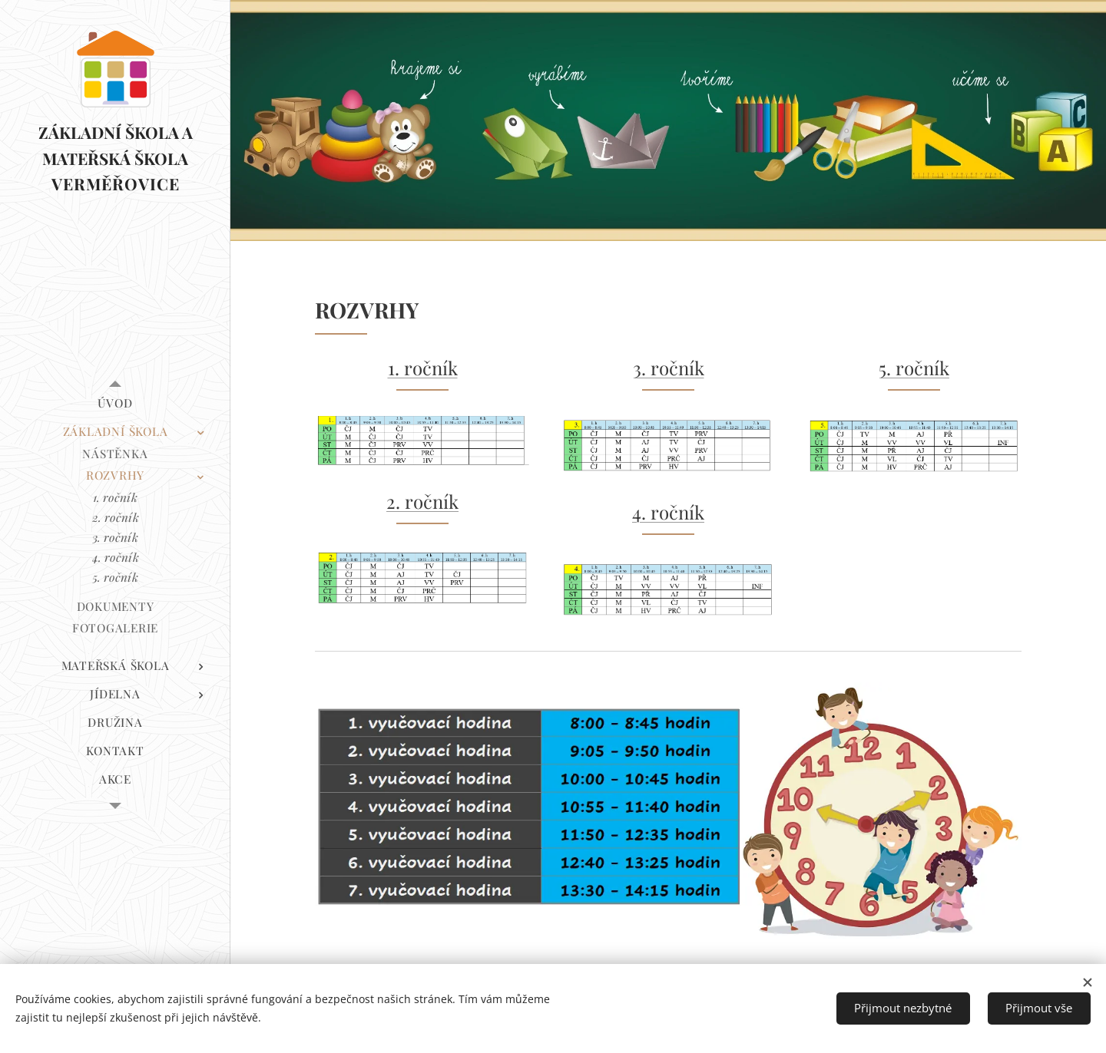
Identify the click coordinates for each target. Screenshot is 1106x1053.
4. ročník (668, 512)
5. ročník (914, 367)
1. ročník (423, 367)
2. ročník (422, 501)
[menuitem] (115, 403)
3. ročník (668, 367)
